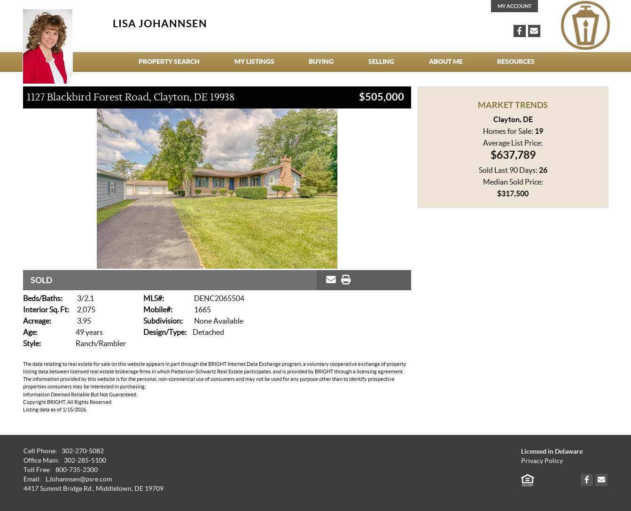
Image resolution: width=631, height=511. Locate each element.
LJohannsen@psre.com (79, 479)
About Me (446, 61)
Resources (516, 61)
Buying (321, 61)
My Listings (254, 61)
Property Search (169, 61)
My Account (515, 6)
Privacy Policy (542, 461)
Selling (381, 61)
